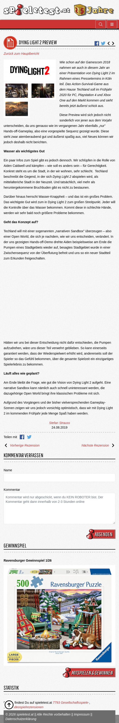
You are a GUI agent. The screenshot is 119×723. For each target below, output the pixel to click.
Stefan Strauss (59, 423)
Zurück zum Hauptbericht (21, 53)
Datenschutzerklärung (20, 719)
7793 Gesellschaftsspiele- (71, 702)
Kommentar (12, 489)
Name (8, 470)
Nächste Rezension (98, 445)
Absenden (101, 534)
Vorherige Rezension (21, 445)
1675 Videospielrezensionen (24, 707)
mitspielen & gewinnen (89, 673)
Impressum (82, 714)
